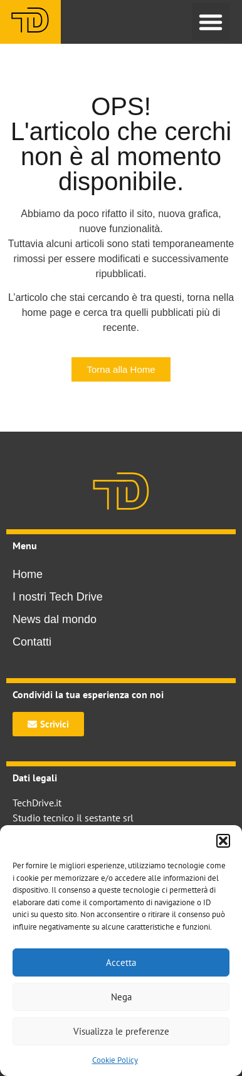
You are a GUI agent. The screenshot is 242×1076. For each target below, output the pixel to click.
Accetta (121, 962)
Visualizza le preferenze (121, 1031)
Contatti (32, 642)
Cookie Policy (115, 1060)
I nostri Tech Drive (58, 597)
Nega (121, 997)
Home (28, 574)
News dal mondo (55, 619)
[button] (223, 841)
